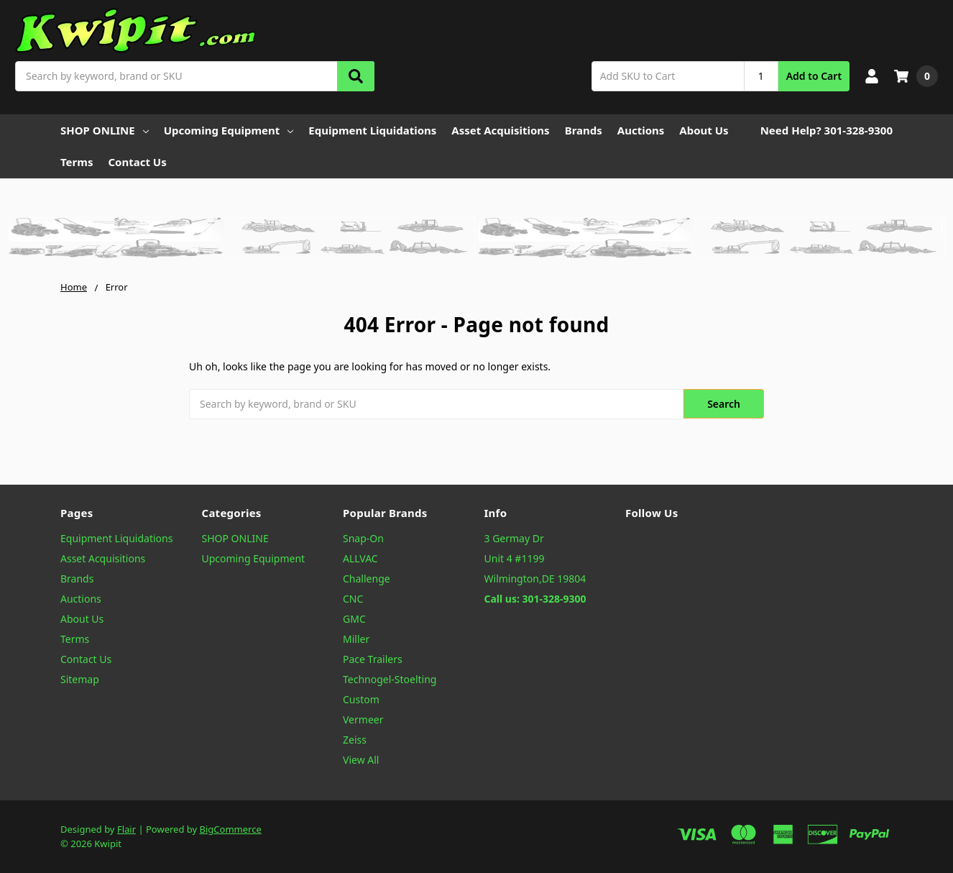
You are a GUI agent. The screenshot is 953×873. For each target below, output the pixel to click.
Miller (356, 639)
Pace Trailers (372, 659)
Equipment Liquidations (372, 130)
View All (361, 760)
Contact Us (137, 162)
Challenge (366, 578)
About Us (703, 130)
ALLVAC (360, 558)
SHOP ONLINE (104, 130)
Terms (76, 162)
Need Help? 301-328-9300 (826, 130)
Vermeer (363, 719)
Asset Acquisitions (500, 130)
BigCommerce (231, 829)
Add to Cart (814, 76)
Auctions (641, 130)
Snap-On (363, 538)
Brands (583, 130)
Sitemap (79, 679)
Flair (126, 829)
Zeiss (355, 739)
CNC (353, 598)
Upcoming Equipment (229, 130)
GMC (354, 619)
